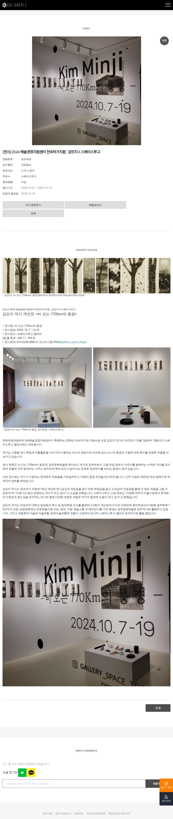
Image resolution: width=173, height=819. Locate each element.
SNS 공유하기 (23, 204)
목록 (158, 699)
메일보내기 (64, 204)
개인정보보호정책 (95, 804)
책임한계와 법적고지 (119, 804)
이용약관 (78, 804)
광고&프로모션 (63, 804)
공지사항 (47, 804)
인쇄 (106, 204)
